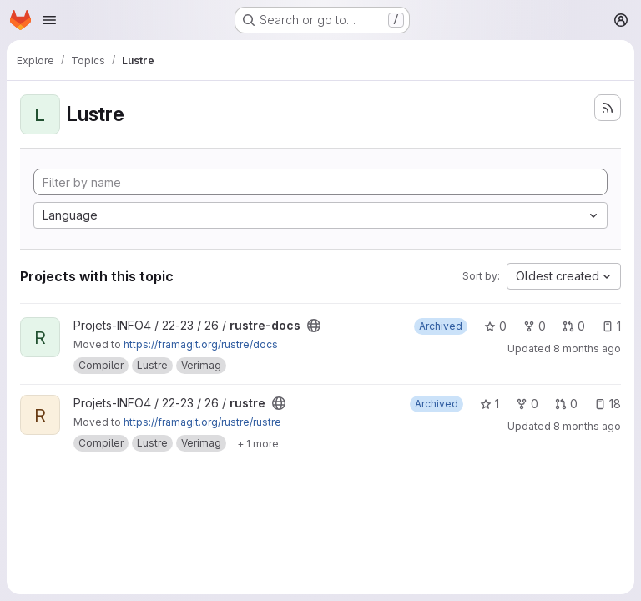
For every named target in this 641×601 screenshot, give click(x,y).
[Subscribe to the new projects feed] (607, 107)
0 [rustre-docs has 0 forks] (534, 326)
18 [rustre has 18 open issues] (607, 403)
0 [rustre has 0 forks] (527, 403)
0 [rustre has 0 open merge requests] (566, 403)
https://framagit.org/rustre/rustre (202, 422)
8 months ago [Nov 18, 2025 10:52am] (587, 426)
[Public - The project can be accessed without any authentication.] (313, 325)
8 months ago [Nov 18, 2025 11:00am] (587, 348)
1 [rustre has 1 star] (489, 403)
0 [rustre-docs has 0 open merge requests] (574, 326)
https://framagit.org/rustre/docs (201, 344)
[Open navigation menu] (49, 20)
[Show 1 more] (258, 443)
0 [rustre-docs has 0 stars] (495, 326)
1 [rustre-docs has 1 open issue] (611, 326)
